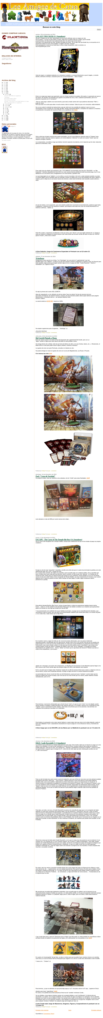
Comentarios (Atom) (48, 1013)
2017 (5, 88)
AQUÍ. (75, 110)
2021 (5, 82)
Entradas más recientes (42, 1010)
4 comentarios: (54, 534)
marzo (6, 114)
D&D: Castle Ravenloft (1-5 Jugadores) (51, 743)
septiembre (7, 107)
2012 (5, 117)
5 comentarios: (54, 737)
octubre (7, 105)
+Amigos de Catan (6, 58)
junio (6, 109)
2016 (5, 90)
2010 (5, 120)
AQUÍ (50, 353)
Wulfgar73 (12, 126)
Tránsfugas (40, 258)
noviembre (7, 104)
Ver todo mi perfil (6, 140)
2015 (5, 91)
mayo (6, 111)
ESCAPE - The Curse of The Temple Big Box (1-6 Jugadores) (59, 539)
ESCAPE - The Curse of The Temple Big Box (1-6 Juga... (16, 101)
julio (6, 108)
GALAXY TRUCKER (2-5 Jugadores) (50, 36)
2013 (5, 115)
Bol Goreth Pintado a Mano (46, 338)
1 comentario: (54, 470)
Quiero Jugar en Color (7, 59)
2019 (5, 85)
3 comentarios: (54, 253)
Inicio (69, 1010)
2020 (5, 84)
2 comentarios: (54, 1006)
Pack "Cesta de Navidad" (45, 476)
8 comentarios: (54, 332)
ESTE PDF (50, 301)
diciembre (7, 94)
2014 (5, 93)
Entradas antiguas (96, 1010)
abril (6, 112)
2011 (5, 118)
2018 (5, 87)
